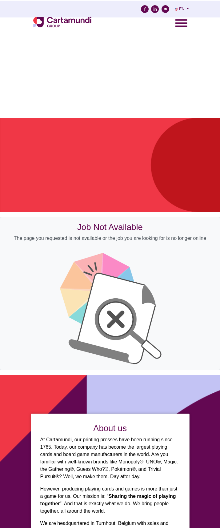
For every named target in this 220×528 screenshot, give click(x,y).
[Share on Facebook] (145, 9)
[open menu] (181, 21)
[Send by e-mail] (165, 9)
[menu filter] (110, 0)
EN (180, 8)
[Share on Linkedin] (155, 9)
